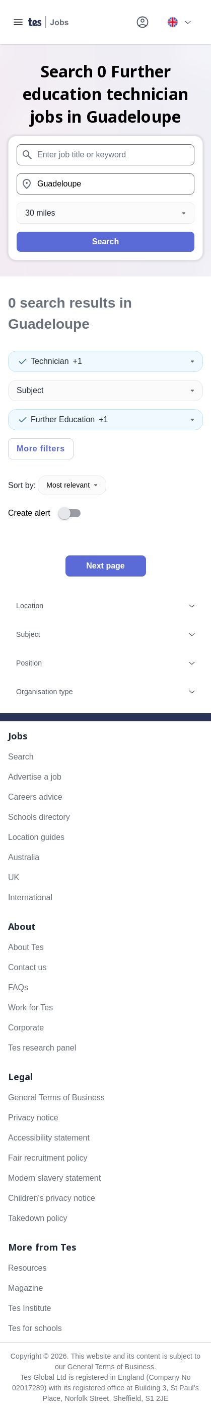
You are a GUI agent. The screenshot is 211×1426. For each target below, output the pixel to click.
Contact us (27, 967)
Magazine (25, 1288)
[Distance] (105, 213)
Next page (105, 565)
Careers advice (35, 797)
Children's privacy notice (51, 1198)
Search (105, 241)
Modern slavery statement (54, 1178)
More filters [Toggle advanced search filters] (41, 448)
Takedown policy (37, 1218)
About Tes (26, 947)
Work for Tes (30, 1007)
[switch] (72, 513)
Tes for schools (35, 1328)
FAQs (18, 987)
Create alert (29, 513)
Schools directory (39, 817)
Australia (23, 857)
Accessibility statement (49, 1137)
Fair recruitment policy (47, 1158)
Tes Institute (29, 1308)
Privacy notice (33, 1117)
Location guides (36, 837)
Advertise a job (34, 777)
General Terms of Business (56, 1097)
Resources (27, 1268)
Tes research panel (42, 1047)
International (30, 897)
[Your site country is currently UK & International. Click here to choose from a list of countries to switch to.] (179, 22)
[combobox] (105, 154)
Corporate (26, 1027)
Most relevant (72, 485)
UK (13, 877)
